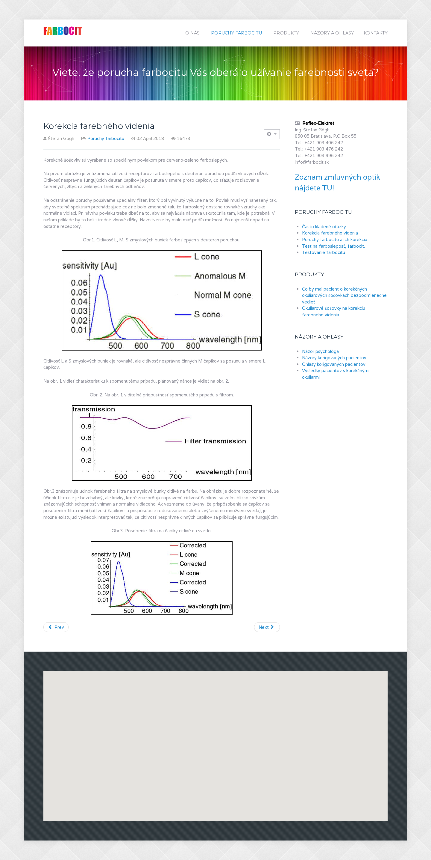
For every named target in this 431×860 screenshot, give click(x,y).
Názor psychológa (320, 351)
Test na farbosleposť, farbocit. (333, 246)
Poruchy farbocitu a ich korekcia (334, 239)
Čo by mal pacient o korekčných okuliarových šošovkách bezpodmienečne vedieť (344, 295)
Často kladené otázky (324, 226)
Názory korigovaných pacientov (334, 357)
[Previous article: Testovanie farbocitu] (56, 627)
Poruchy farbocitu (105, 138)
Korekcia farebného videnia (330, 233)
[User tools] (272, 134)
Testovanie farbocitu (323, 252)
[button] (298, 740)
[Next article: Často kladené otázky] (267, 627)
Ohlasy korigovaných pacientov (333, 364)
